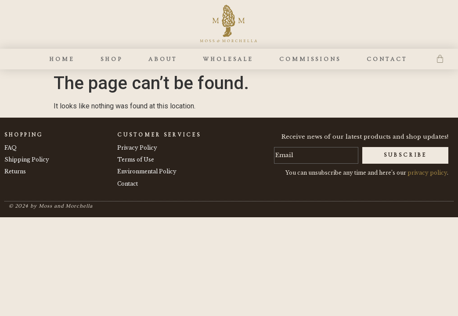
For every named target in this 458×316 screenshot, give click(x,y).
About (162, 59)
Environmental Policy (147, 171)
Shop (112, 59)
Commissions (310, 59)
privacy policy (427, 172)
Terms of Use (135, 159)
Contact (387, 59)
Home (62, 59)
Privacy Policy (137, 147)
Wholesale (228, 59)
